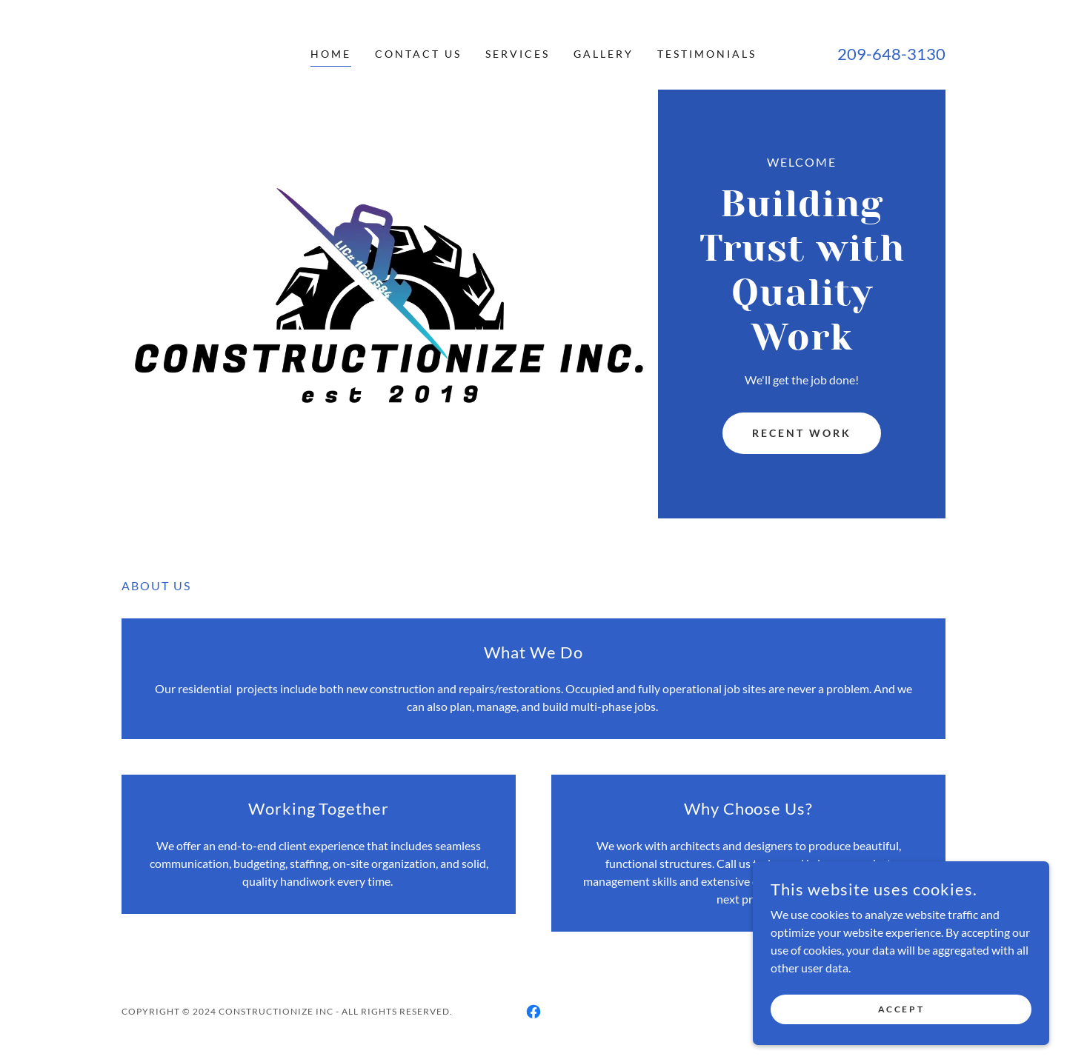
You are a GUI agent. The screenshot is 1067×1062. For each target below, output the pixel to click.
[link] (533, 1011)
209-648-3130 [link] (891, 54)
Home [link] (330, 53)
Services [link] (517, 53)
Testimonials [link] (707, 53)
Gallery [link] (604, 53)
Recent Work (801, 433)
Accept (901, 1009)
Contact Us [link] (418, 53)
